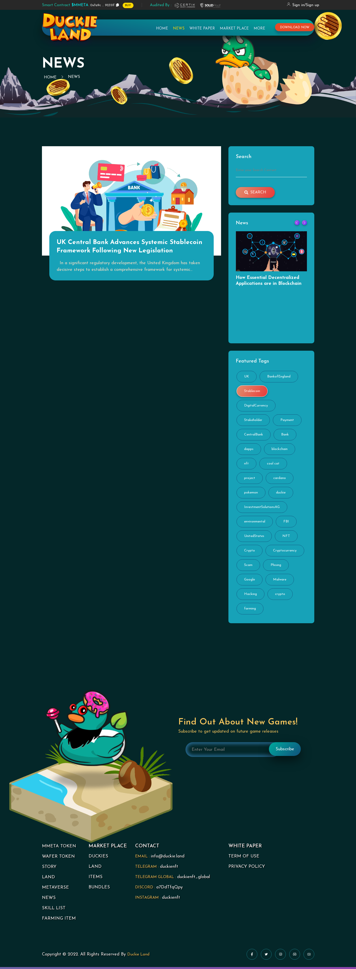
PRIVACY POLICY (246, 868)
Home (162, 31)
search (255, 192)
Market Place (234, 31)
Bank (285, 436)
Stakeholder (253, 422)
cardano (279, 480)
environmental (254, 523)
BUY (128, 5)
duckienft (169, 868)
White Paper (202, 31)
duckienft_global (193, 879)
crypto (280, 596)
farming (250, 610)
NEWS (49, 899)
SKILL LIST (54, 910)
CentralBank (253, 436)
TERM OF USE (243, 858)
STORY (49, 869)
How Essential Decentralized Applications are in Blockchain (270, 281)
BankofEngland (278, 378)
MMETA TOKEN (59, 848)
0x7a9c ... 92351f (78, 5)
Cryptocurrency (285, 552)
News (179, 31)
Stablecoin (252, 393)
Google (249, 581)
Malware (279, 581)
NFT (286, 538)
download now (294, 29)
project (249, 480)
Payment (287, 422)
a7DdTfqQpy (169, 889)
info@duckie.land (168, 858)
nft (246, 465)
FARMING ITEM (59, 920)
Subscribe (285, 751)
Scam (248, 567)
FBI (286, 523)
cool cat (273, 465)
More (259, 31)
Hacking (250, 596)
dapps (248, 451)
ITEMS (96, 879)
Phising (276, 567)
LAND (48, 879)
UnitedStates (254, 538)
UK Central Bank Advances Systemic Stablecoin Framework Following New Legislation (131, 255)
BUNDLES (99, 889)
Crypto (249, 552)
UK (246, 378)
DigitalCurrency (256, 407)
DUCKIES (98, 858)
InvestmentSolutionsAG (262, 509)
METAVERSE (55, 889)
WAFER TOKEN (58, 858)
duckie (281, 494)
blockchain (280, 451)
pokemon (251, 494)
